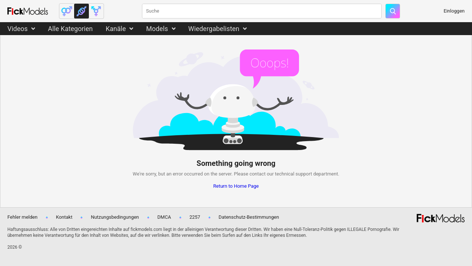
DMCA (164, 217)
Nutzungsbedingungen (115, 217)
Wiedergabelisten (214, 29)
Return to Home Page (236, 186)
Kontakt (64, 217)
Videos (17, 29)
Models (157, 29)
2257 (195, 217)
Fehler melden (22, 217)
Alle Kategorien (70, 29)
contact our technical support (280, 174)
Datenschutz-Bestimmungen (249, 217)
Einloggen (454, 11)
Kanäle (115, 29)
